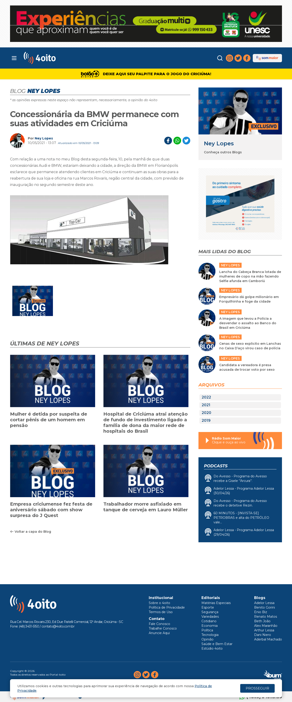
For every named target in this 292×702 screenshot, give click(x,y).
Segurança (209, 612)
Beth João (262, 621)
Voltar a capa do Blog (30, 532)
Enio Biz (260, 612)
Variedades (210, 617)
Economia (209, 626)
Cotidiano (208, 621)
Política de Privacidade (167, 607)
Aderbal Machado (268, 639)
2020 (206, 413)
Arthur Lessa (264, 630)
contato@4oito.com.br (58, 626)
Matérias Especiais (216, 603)
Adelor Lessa (264, 603)
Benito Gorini (264, 607)
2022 (206, 397)
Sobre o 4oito (159, 603)
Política (207, 630)
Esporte (207, 607)
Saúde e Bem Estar (216, 644)
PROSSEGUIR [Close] (257, 688)
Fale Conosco (159, 624)
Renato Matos (265, 617)
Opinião (207, 639)
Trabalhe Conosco (163, 628)
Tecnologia (210, 635)
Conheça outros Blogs (223, 152)
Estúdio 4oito (212, 648)
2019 (206, 420)
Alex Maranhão (265, 626)
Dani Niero (262, 635)
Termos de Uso (161, 612)
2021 (206, 405)
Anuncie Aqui (159, 633)
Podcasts (215, 465)
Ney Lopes (44, 138)
